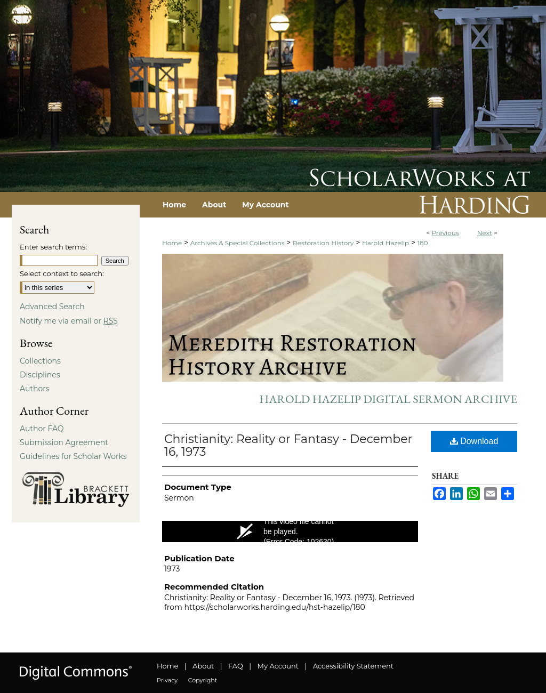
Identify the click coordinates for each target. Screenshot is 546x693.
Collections (40, 361)
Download (474, 441)
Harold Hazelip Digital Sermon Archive (388, 399)
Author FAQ (42, 428)
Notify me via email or (69, 321)
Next (484, 233)
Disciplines (40, 375)
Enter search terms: (53, 247)
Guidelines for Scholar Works (73, 456)
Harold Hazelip (385, 243)
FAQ (235, 666)
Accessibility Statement (353, 666)
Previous (445, 233)
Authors (35, 388)
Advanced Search (52, 306)
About (203, 666)
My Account (278, 666)
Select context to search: (62, 273)
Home (172, 243)
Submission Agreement (64, 442)
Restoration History (323, 243)
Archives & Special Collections (237, 243)
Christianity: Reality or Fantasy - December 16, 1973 (288, 445)
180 (422, 243)
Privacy (167, 680)
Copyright (202, 680)
